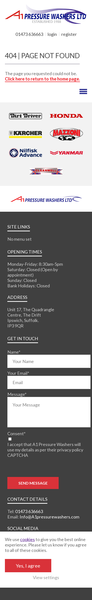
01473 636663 (29, 34)
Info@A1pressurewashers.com (49, 516)
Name (13, 352)
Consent (16, 433)
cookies (27, 539)
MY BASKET (22, 42)
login (52, 34)
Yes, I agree (28, 566)
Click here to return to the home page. (42, 79)
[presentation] (44, 467)
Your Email (18, 373)
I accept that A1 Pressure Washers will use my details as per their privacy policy (45, 447)
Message (16, 394)
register (69, 34)
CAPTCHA (17, 455)
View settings (46, 577)
